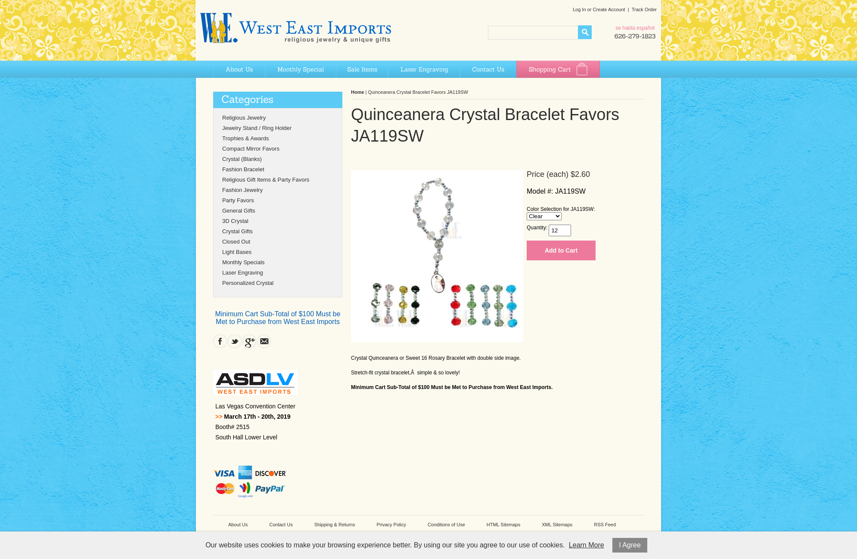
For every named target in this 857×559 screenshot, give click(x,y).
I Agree (630, 545)
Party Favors (238, 200)
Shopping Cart (558, 69)
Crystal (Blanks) (242, 159)
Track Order (644, 9)
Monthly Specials (243, 262)
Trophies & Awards (245, 138)
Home (357, 92)
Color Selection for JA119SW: (561, 209)
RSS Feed (605, 524)
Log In (579, 9)
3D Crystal (235, 221)
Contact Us (488, 69)
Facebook (220, 341)
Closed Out (236, 241)
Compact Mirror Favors (250, 148)
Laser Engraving (424, 69)
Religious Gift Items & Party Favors (265, 179)
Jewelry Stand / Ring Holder (257, 128)
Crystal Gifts (237, 231)
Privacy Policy (391, 524)
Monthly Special (300, 69)
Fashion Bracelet (243, 169)
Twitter (235, 341)
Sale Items (362, 69)
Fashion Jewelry (242, 190)
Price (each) (547, 174)
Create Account (609, 9)
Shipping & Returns (334, 524)
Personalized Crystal (247, 283)
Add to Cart (561, 250)
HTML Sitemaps (503, 524)
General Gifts (238, 210)
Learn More (586, 545)
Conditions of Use (446, 524)
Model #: (540, 191)
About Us (239, 69)
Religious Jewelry (244, 117)
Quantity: (537, 228)
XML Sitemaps (557, 524)
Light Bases (237, 252)
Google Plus (249, 341)
